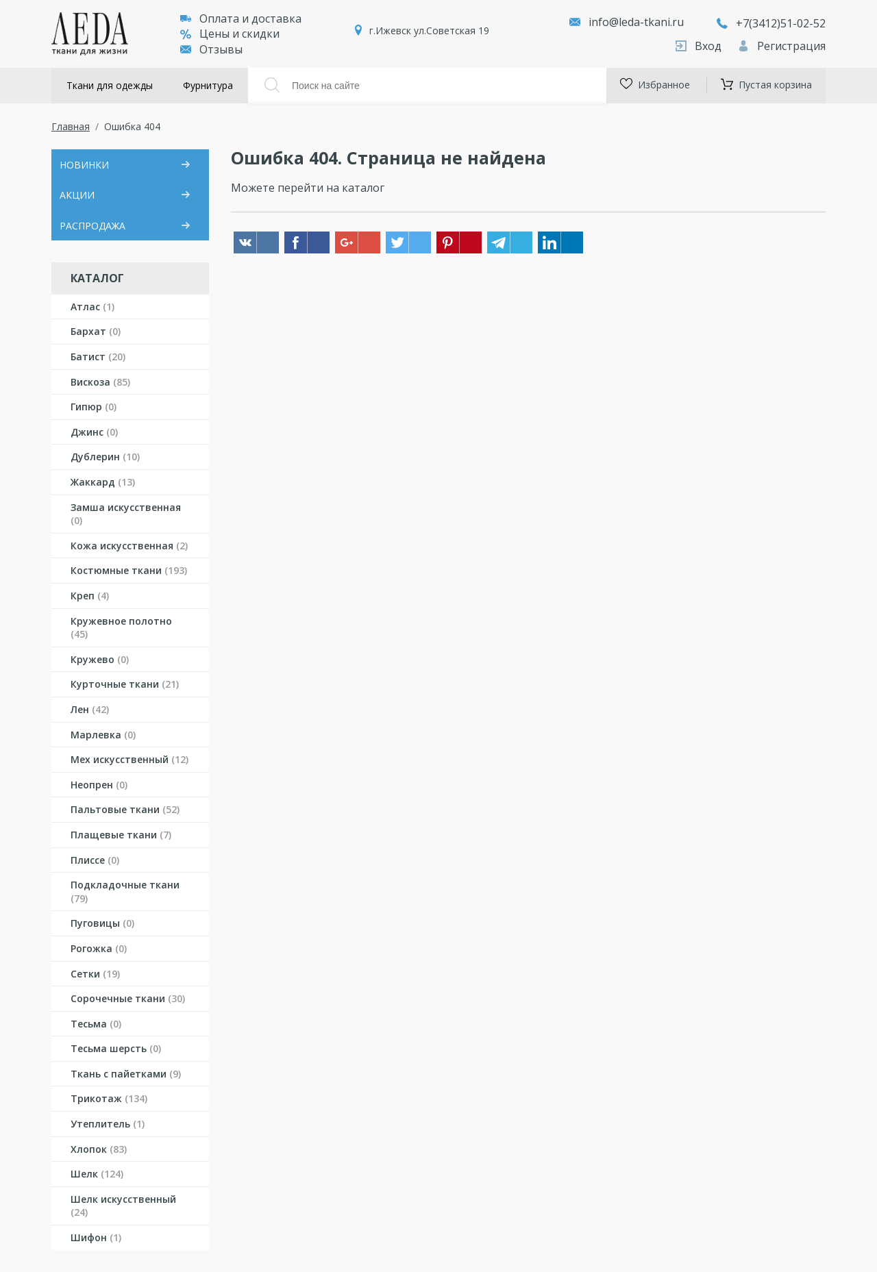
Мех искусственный (129, 759)
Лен (90, 709)
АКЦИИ (77, 194)
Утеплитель (108, 1123)
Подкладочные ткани (125, 891)
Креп (90, 595)
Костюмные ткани (129, 570)
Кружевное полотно (121, 627)
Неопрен (99, 784)
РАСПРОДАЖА (92, 225)
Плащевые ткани (121, 834)
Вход (700, 45)
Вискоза (100, 381)
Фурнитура (208, 85)
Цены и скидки (230, 33)
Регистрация (782, 45)
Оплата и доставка (240, 18)
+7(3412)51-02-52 (771, 23)
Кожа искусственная (129, 545)
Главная (70, 126)
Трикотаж (109, 1098)
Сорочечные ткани (128, 998)
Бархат (96, 331)
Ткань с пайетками (126, 1073)
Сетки (95, 973)
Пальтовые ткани (125, 809)
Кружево (100, 659)
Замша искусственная (126, 514)
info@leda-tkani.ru (636, 21)
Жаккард (103, 481)
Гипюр (93, 406)
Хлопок (99, 1149)
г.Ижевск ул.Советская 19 (429, 30)
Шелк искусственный (123, 1206)
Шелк (97, 1173)
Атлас (92, 306)
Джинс (94, 431)
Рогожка (99, 948)
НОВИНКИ (84, 164)
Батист (98, 356)
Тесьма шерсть (116, 1048)
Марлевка (103, 734)
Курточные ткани (125, 683)
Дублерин (105, 456)
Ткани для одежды (109, 85)
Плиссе (95, 859)
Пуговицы (102, 923)
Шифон (96, 1237)
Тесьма (96, 1023)
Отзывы (211, 49)
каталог (363, 187)
